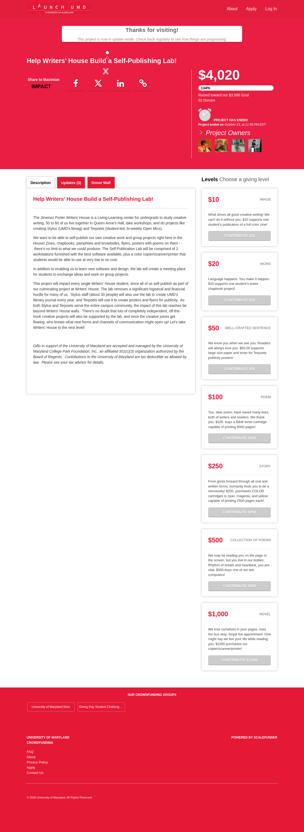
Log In (271, 9)
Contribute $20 (239, 322)
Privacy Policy (37, 784)
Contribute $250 (239, 534)
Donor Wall (100, 205)
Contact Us (35, 795)
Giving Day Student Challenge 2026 (102, 729)
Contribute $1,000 (239, 682)
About (232, 9)
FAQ (30, 774)
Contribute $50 (239, 391)
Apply (251, 9)
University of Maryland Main (51, 729)
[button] (38, 114)
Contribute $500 (239, 608)
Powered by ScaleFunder (254, 759)
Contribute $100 (239, 460)
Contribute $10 (239, 258)
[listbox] (106, 114)
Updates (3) (71, 205)
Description (41, 205)
